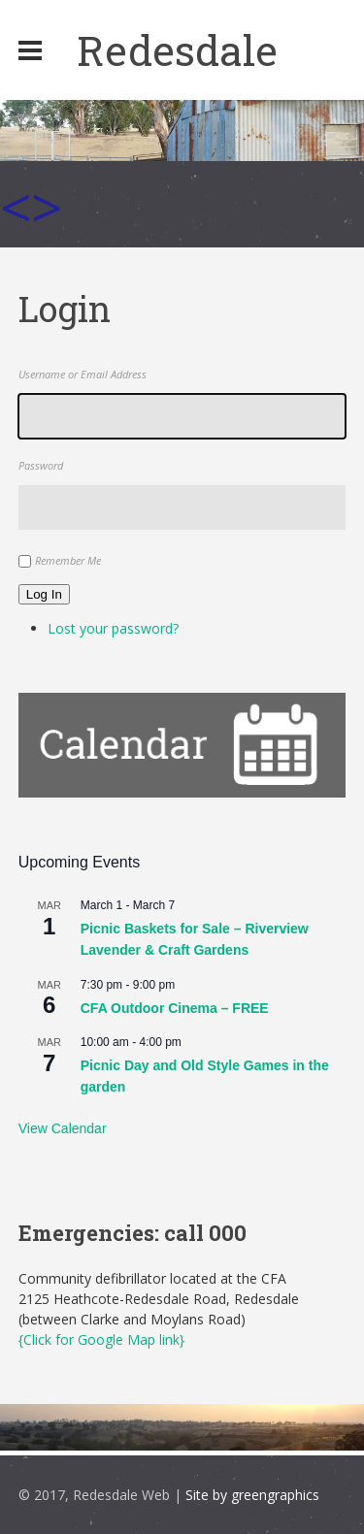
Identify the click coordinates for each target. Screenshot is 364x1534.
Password (40, 465)
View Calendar (62, 1128)
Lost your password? (113, 628)
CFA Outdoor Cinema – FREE (175, 1008)
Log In (44, 594)
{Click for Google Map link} (101, 1339)
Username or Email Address (82, 374)
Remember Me (68, 560)
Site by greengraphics (252, 1494)
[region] (182, 173)
